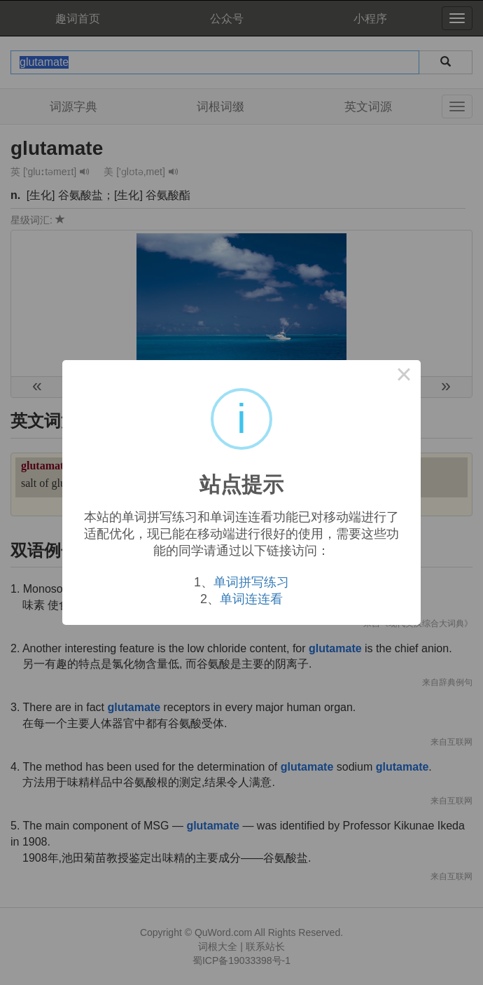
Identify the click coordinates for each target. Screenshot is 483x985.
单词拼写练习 (251, 582)
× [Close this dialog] (404, 377)
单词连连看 (251, 599)
